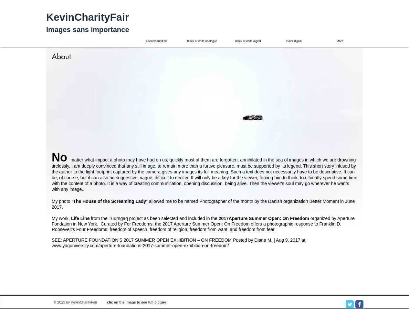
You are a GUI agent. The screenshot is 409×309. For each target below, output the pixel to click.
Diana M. (263, 240)
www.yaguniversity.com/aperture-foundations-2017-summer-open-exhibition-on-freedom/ (140, 245)
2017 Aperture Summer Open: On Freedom (206, 223)
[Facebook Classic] (359, 304)
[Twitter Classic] (350, 304)
